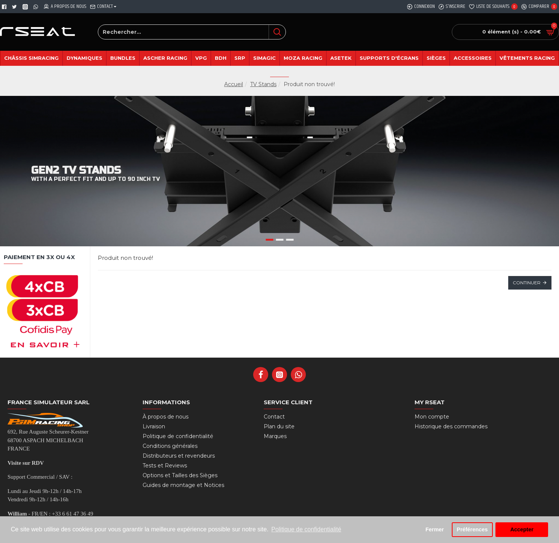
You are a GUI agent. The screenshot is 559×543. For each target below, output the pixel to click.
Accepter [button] (521, 529)
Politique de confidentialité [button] (306, 529)
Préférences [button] (472, 529)
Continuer (527, 282)
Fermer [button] (434, 529)
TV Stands (263, 84)
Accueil (233, 84)
